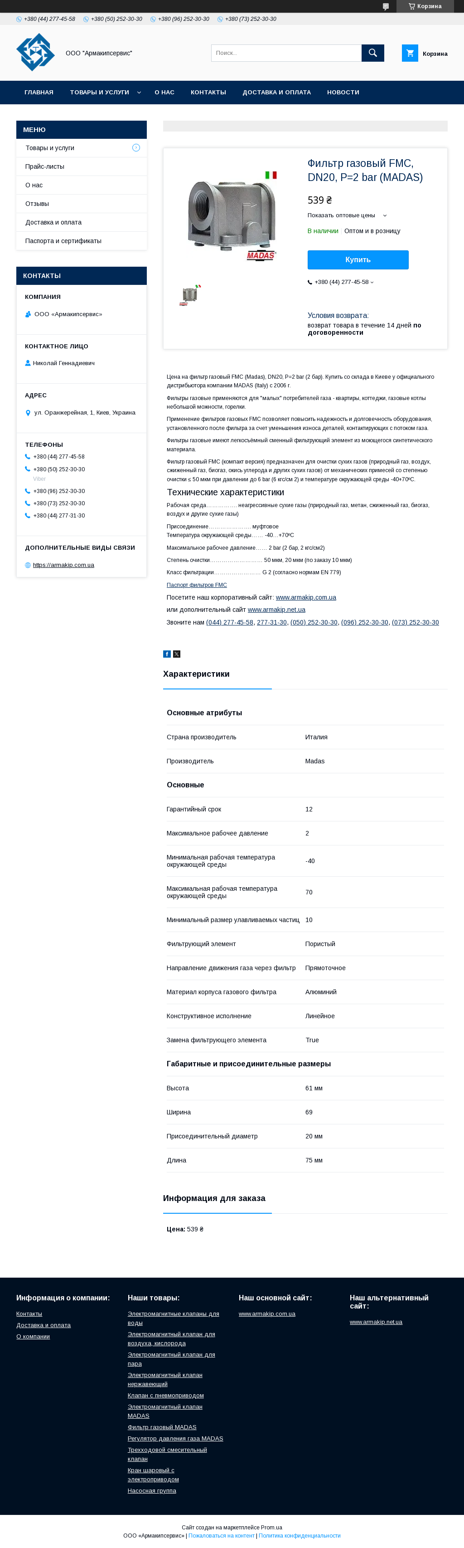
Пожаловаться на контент (221, 1536)
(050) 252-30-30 (314, 622)
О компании (33, 1336)
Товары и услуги (99, 92)
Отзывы (37, 203)
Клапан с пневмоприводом (166, 1395)
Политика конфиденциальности (300, 1536)
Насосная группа (152, 1490)
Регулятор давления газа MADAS (175, 1438)
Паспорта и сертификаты (63, 240)
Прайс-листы (44, 166)
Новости (343, 92)
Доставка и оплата (276, 92)
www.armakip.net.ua (276, 609)
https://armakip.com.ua (63, 565)
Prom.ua (271, 1527)
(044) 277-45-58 (229, 622)
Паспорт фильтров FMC (197, 585)
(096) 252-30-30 (364, 622)
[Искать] (373, 53)
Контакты (208, 92)
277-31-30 (272, 622)
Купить (358, 260)
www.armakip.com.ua (306, 597)
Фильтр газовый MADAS (162, 1427)
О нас (164, 92)
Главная (38, 92)
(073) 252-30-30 (415, 622)
